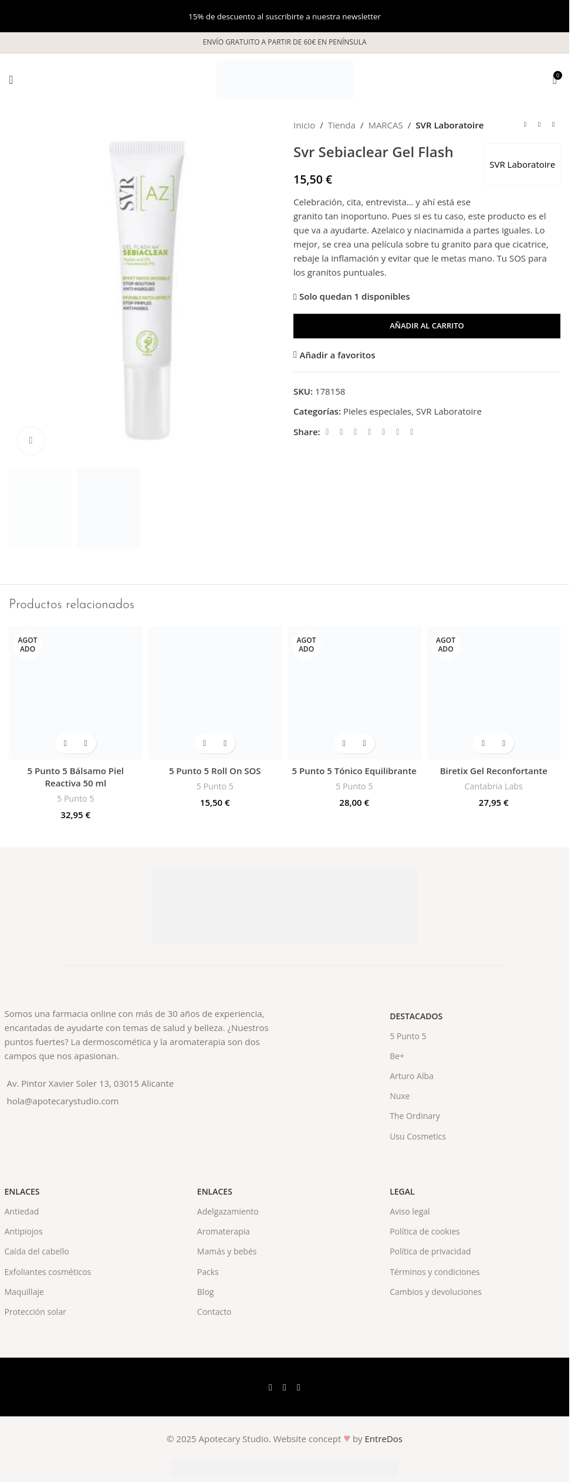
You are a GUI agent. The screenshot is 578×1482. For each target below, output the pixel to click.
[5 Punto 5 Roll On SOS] (215, 693)
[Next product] (553, 125)
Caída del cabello (37, 1251)
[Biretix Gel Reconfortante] (494, 693)
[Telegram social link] (412, 432)
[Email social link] (356, 432)
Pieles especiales (377, 411)
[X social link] (341, 432)
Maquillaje (24, 1291)
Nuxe (400, 1095)
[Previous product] (525, 125)
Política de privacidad (430, 1251)
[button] (204, 743)
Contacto (214, 1311)
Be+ (397, 1056)
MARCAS (385, 125)
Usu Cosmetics (418, 1136)
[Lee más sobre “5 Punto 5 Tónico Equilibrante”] (344, 743)
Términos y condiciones (434, 1271)
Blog (205, 1291)
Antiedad (22, 1211)
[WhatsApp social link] (398, 432)
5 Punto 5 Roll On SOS (215, 770)
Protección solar (35, 1311)
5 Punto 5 (75, 798)
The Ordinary (415, 1115)
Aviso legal (410, 1211)
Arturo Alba (412, 1075)
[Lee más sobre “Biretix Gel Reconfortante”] (483, 743)
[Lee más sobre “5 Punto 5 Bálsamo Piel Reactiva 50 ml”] (65, 743)
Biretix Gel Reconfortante (493, 770)
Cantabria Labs (494, 786)
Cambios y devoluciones (436, 1291)
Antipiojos (24, 1231)
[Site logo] (285, 78)
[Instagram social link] (299, 1387)
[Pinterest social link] (370, 432)
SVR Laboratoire (449, 125)
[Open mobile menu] (11, 79)
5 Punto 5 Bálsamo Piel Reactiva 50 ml (75, 777)
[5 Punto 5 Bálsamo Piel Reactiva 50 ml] (76, 693)
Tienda (342, 125)
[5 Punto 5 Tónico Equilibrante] (354, 693)
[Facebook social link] (327, 432)
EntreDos (384, 1438)
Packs (208, 1271)
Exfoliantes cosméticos (48, 1271)
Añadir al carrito (427, 325)
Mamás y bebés (227, 1251)
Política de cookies (425, 1231)
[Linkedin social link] (384, 432)
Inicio (304, 125)
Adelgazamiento (228, 1211)
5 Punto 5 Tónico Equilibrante (354, 770)
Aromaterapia (223, 1231)
